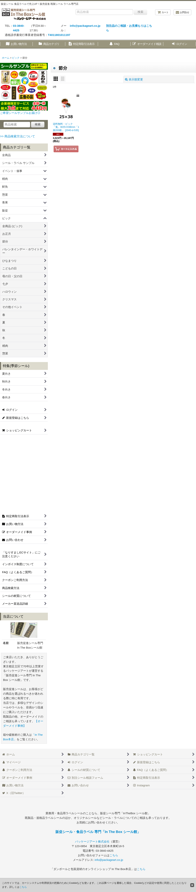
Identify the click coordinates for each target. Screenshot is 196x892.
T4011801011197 (59, 34)
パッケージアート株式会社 (92, 841)
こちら (113, 855)
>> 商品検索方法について (17, 136)
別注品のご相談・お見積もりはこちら (129, 28)
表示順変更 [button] (134, 79)
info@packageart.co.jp (85, 25)
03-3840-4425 (18, 28)
